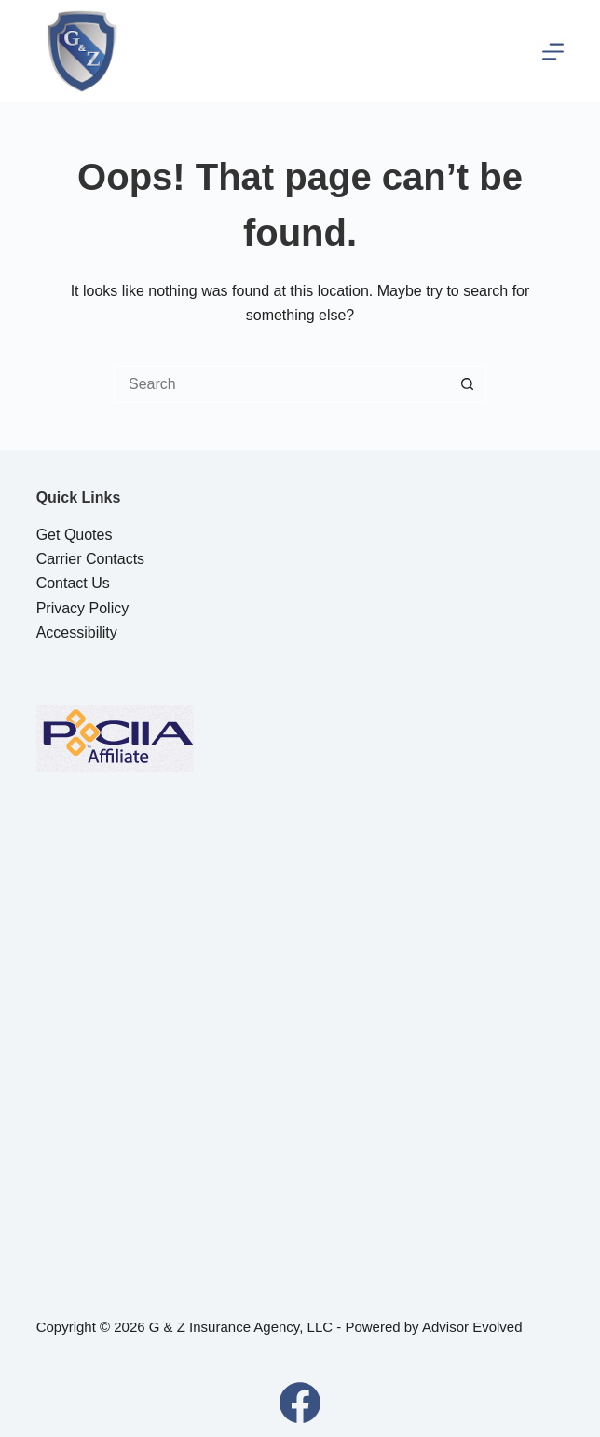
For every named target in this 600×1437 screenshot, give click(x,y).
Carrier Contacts (90, 559)
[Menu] (553, 51)
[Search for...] (281, 384)
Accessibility (76, 632)
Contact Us (73, 583)
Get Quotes (74, 535)
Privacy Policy (83, 608)
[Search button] (467, 384)
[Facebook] (300, 1402)
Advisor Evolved (472, 1327)
